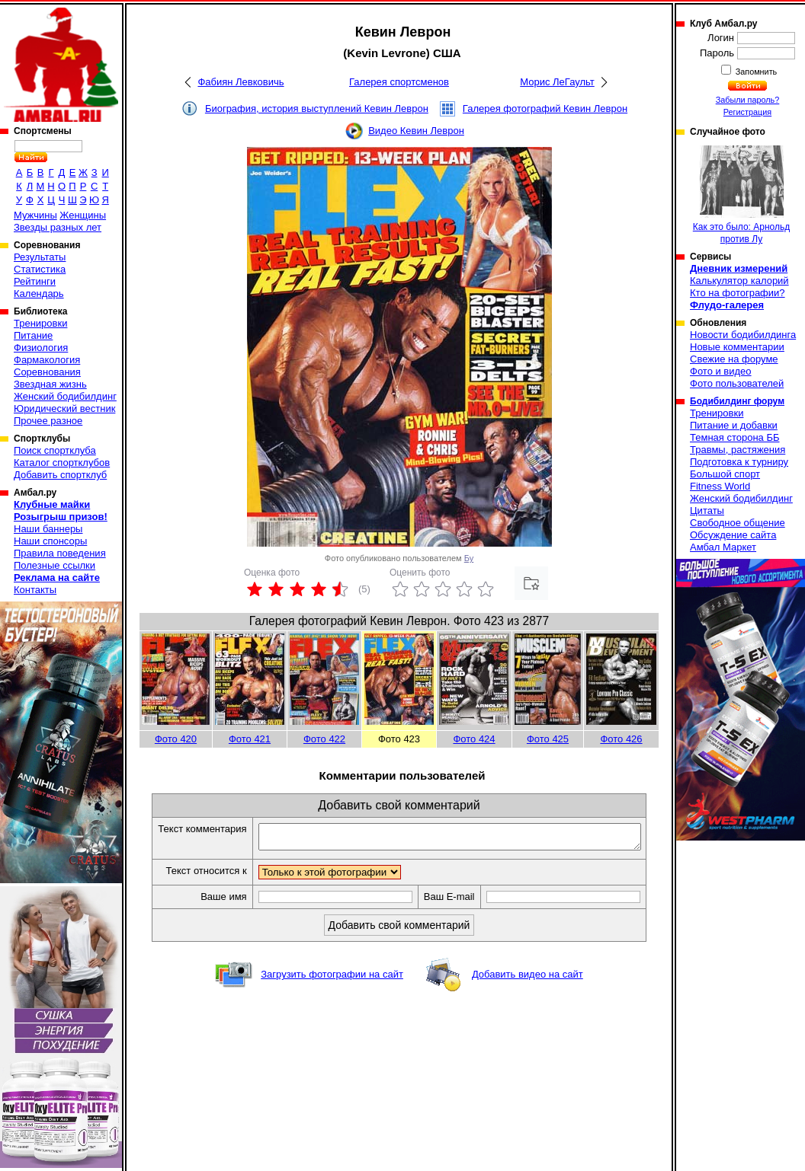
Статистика (40, 269)
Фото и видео (721, 371)
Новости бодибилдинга (743, 334)
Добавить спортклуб (60, 474)
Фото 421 (250, 739)
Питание (33, 335)
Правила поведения (60, 553)
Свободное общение (737, 522)
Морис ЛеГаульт (557, 82)
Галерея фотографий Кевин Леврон (545, 108)
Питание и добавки (734, 425)
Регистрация (747, 111)
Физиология (41, 347)
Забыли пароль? (748, 99)
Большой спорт (725, 474)
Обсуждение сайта (733, 535)
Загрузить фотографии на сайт (332, 978)
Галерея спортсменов (399, 82)
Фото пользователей (737, 383)
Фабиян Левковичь (240, 82)
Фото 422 (324, 739)
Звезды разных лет (57, 227)
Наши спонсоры (50, 541)
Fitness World (720, 486)
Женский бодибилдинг (65, 396)
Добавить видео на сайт (527, 978)
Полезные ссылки (54, 565)
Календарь (39, 293)
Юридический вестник (64, 408)
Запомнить (755, 71)
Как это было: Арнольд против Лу (741, 194)
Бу (468, 558)
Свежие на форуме (734, 359)
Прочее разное (48, 420)
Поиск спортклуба (55, 450)
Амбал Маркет (723, 547)
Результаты (40, 257)
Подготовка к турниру (739, 461)
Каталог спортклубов (62, 462)
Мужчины (35, 215)
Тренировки (40, 323)
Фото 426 (621, 739)
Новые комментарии (737, 347)
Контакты (35, 589)
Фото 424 (474, 739)
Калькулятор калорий (739, 280)
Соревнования (47, 372)
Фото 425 (548, 739)
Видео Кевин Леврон (416, 130)
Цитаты (707, 510)
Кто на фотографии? (737, 292)
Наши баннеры (48, 528)
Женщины (82, 215)
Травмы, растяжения (737, 449)
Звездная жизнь (50, 384)
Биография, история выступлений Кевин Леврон (316, 108)
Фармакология (47, 359)
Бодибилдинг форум (737, 401)
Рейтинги (35, 281)
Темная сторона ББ (735, 437)
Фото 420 (176, 739)
